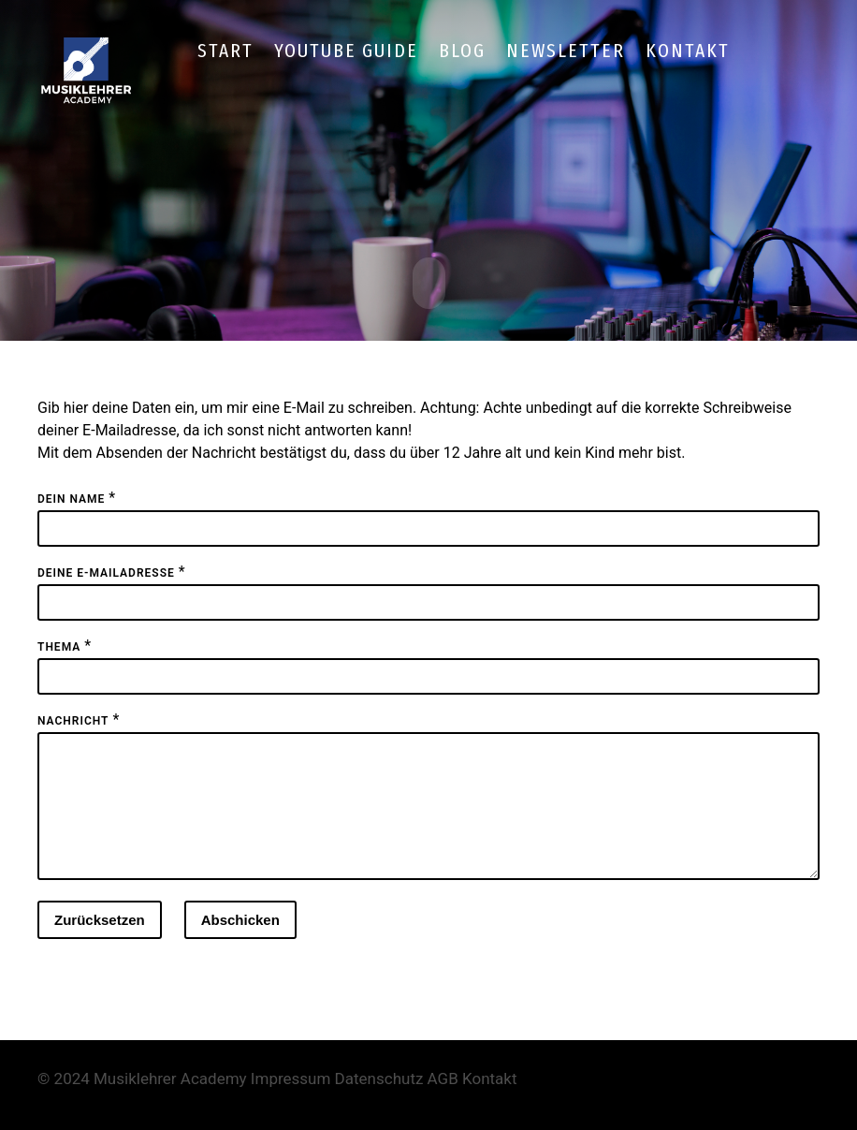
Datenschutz (379, 1100)
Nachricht (73, 719)
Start (225, 50)
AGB (443, 1100)
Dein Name (71, 498)
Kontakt (688, 50)
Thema (58, 646)
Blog (462, 50)
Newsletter (565, 50)
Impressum (291, 1100)
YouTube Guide (346, 50)
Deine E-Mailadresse (106, 572)
